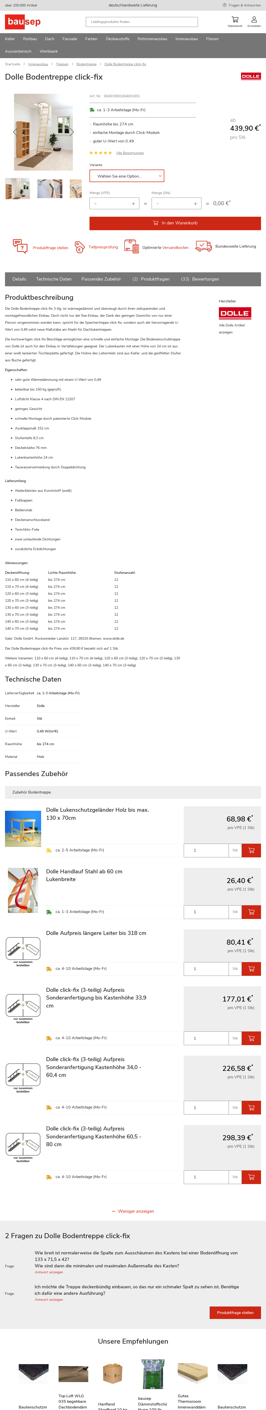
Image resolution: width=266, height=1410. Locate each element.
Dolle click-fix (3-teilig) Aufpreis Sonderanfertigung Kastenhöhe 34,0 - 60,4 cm (93, 1067)
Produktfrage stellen (50, 248)
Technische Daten (54, 279)
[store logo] (30, 21)
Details (19, 279)
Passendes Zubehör (101, 279)
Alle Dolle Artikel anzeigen (232, 329)
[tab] (133, 1259)
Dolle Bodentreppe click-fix (125, 64)
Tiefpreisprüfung (103, 247)
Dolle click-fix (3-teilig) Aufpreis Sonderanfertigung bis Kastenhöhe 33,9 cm (96, 997)
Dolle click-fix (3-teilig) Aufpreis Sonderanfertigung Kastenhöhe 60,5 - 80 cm (93, 1136)
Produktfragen (150, 279)
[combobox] (142, 22)
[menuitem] (10, 39)
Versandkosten (175, 248)
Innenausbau (38, 64)
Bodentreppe (86, 64)
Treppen (62, 64)
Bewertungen (199, 279)
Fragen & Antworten (245, 5)
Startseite (12, 64)
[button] (15, 132)
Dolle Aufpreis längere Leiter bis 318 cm (96, 933)
